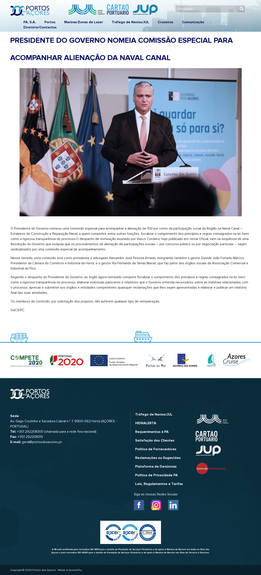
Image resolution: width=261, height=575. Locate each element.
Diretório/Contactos (40, 27)
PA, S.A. (29, 22)
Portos (50, 22)
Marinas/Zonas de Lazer (83, 22)
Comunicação (193, 22)
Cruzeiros (165, 22)
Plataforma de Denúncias (156, 466)
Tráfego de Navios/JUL (130, 22)
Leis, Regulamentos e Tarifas (159, 484)
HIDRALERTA (145, 423)
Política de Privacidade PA (156, 475)
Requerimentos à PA (152, 432)
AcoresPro (75, 570)
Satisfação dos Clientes (154, 440)
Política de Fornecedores (155, 449)
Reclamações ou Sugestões (158, 458)
